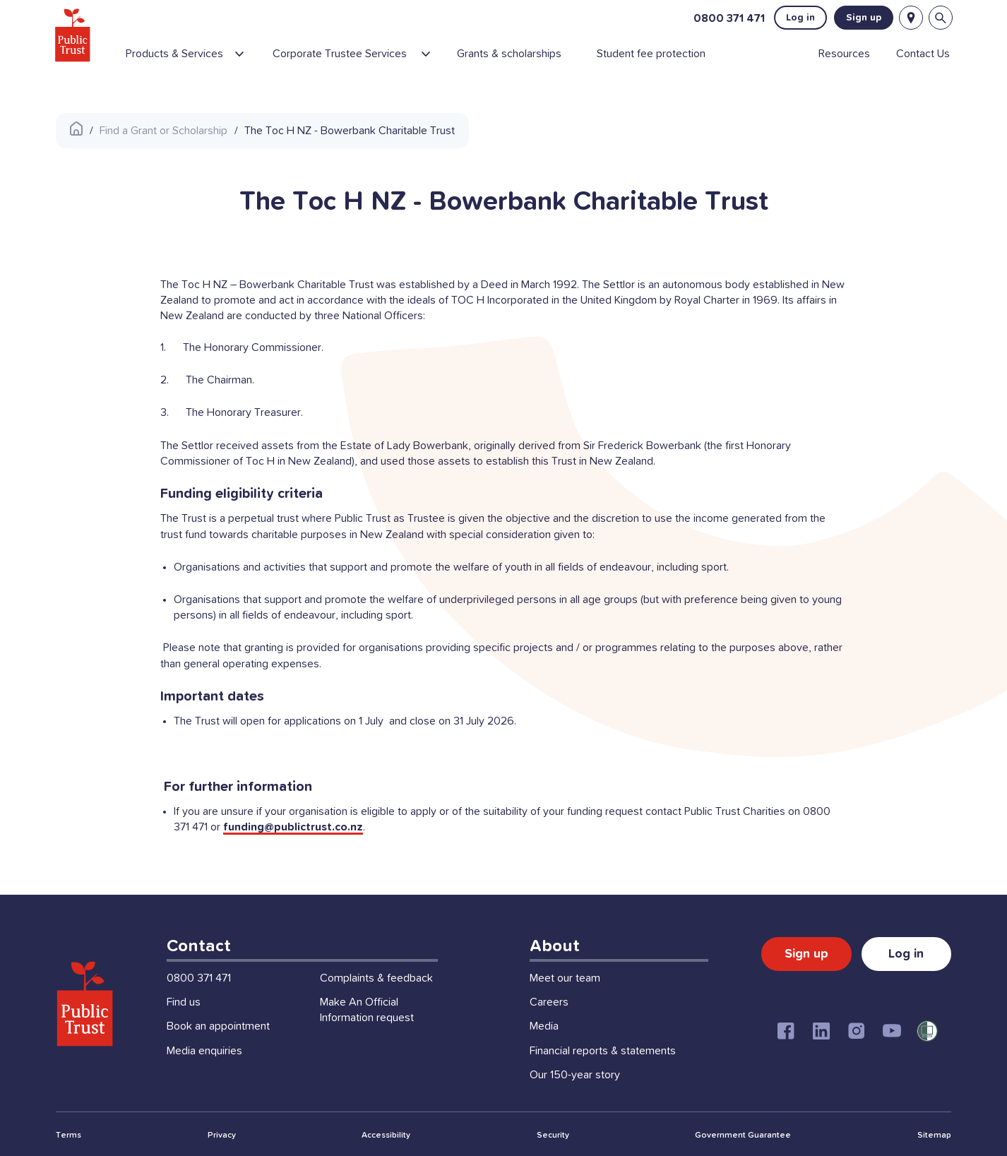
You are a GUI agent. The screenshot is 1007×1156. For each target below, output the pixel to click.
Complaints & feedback (376, 978)
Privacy (222, 1135)
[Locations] (910, 18)
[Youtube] (891, 1031)
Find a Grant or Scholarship (163, 130)
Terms (68, 1135)
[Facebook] (786, 1031)
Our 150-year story (575, 1074)
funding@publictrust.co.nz (293, 827)
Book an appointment (218, 1026)
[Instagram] (856, 1031)
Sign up (862, 18)
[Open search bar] (939, 18)
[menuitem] (195, 60)
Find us (184, 1002)
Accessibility (386, 1135)
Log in (799, 18)
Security (553, 1135)
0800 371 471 (727, 18)
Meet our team (565, 978)
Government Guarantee (743, 1135)
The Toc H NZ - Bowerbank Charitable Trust (349, 130)
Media (544, 1026)
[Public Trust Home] (74, 35)
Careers (549, 1002)
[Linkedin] (821, 1031)
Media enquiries (204, 1050)
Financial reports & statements (603, 1050)
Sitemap (934, 1135)
